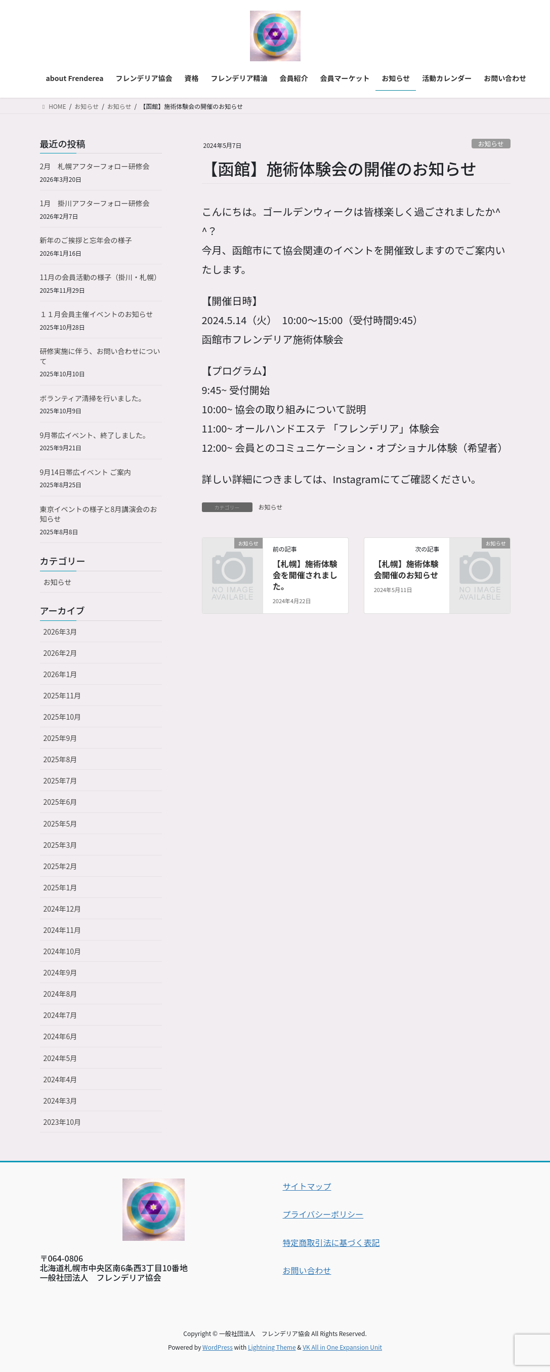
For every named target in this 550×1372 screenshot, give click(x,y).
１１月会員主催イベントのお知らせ (96, 314)
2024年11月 (62, 930)
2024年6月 (60, 1036)
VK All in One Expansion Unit (342, 1347)
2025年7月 (60, 780)
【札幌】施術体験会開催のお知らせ (406, 569)
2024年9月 (60, 972)
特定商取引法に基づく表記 (331, 1242)
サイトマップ (307, 1186)
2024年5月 (60, 1058)
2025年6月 (60, 802)
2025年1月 (60, 887)
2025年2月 (60, 866)
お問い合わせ (307, 1270)
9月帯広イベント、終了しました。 (95, 435)
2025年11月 (62, 695)
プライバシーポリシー (323, 1214)
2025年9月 (60, 738)
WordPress (217, 1347)
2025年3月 (60, 845)
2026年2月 (60, 653)
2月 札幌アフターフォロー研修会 (95, 166)
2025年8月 (60, 759)
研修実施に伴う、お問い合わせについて (100, 356)
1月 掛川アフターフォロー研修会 (95, 203)
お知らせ (491, 143)
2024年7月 (60, 1015)
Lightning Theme (272, 1347)
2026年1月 (60, 674)
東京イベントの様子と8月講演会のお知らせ (98, 514)
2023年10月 (62, 1122)
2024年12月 (62, 909)
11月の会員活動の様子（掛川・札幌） (100, 277)
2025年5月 (60, 823)
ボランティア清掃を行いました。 (93, 398)
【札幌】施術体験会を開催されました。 (305, 575)
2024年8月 (60, 994)
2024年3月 (60, 1100)
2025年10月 (62, 717)
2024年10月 (62, 951)
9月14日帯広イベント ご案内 (85, 472)
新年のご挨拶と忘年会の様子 (86, 240)
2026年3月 (60, 631)
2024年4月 (60, 1079)
